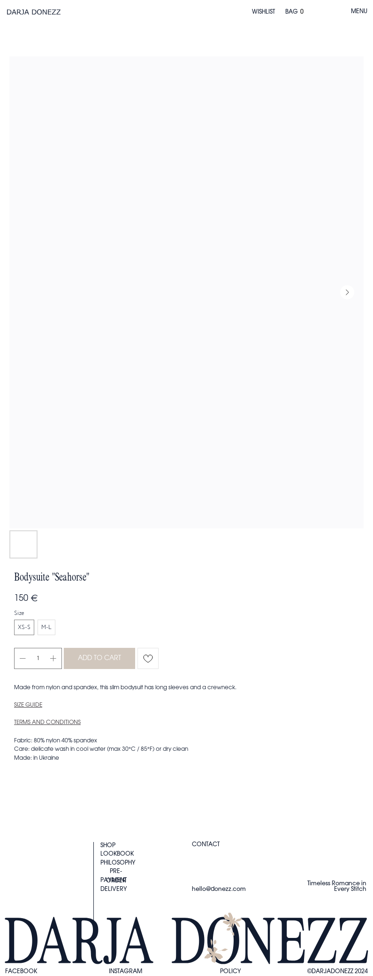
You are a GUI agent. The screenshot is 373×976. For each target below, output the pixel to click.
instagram (125, 971)
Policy (230, 971)
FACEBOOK (21, 971)
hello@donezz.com (219, 889)
